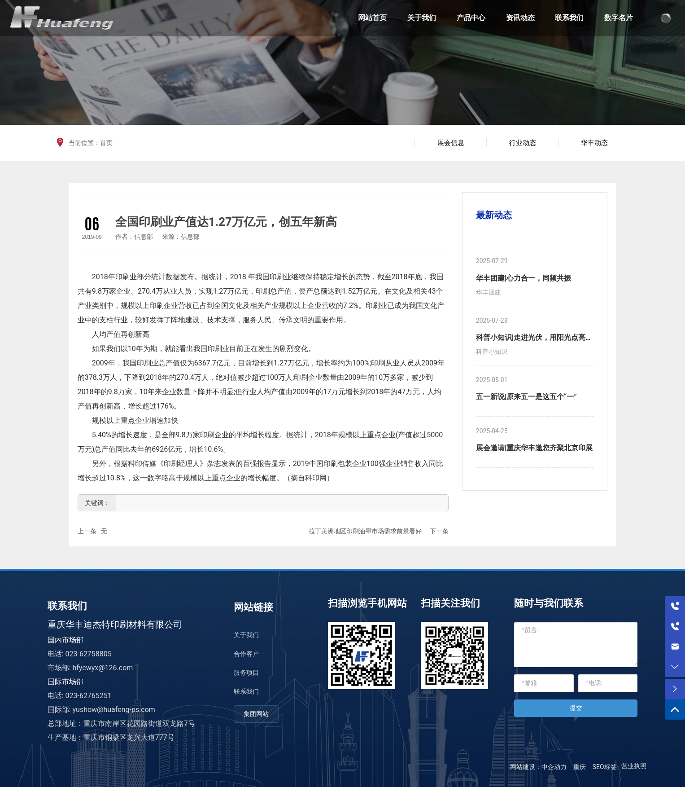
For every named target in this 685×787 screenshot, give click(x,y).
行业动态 (522, 143)
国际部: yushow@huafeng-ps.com (101, 709)
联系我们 (246, 691)
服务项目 (246, 672)
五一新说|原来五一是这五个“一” (526, 396)
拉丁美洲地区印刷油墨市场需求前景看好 (365, 531)
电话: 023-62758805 (80, 654)
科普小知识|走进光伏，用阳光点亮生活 (534, 338)
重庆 (579, 766)
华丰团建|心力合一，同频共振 (523, 278)
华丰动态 (594, 143)
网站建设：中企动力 (538, 766)
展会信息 (450, 143)
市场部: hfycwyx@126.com (90, 668)
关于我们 (246, 634)
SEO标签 (605, 766)
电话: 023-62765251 (80, 695)
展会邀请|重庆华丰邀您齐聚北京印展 (534, 448)
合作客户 (246, 653)
